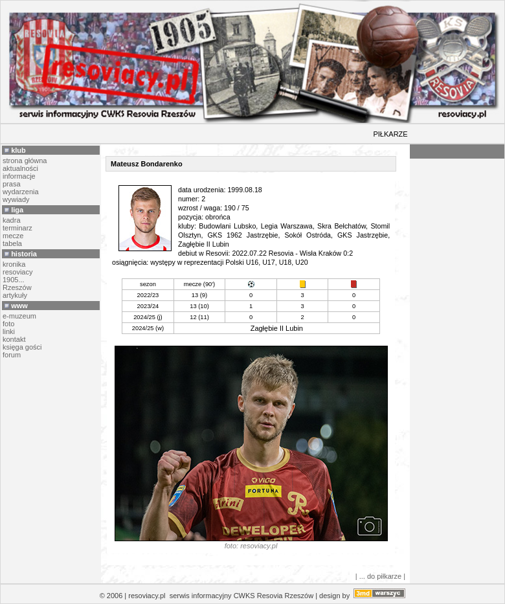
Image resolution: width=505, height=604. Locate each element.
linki (9, 331)
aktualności (20, 168)
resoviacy (17, 272)
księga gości (22, 347)
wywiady (16, 199)
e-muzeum (19, 316)
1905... (14, 280)
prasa (12, 184)
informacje (19, 176)
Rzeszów (17, 287)
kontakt (14, 339)
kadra (12, 220)
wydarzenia (21, 192)
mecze (13, 236)
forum (12, 355)
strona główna (25, 160)
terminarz (17, 228)
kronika (14, 264)
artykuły (15, 295)
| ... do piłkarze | (380, 576)
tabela (12, 243)
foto (8, 324)
